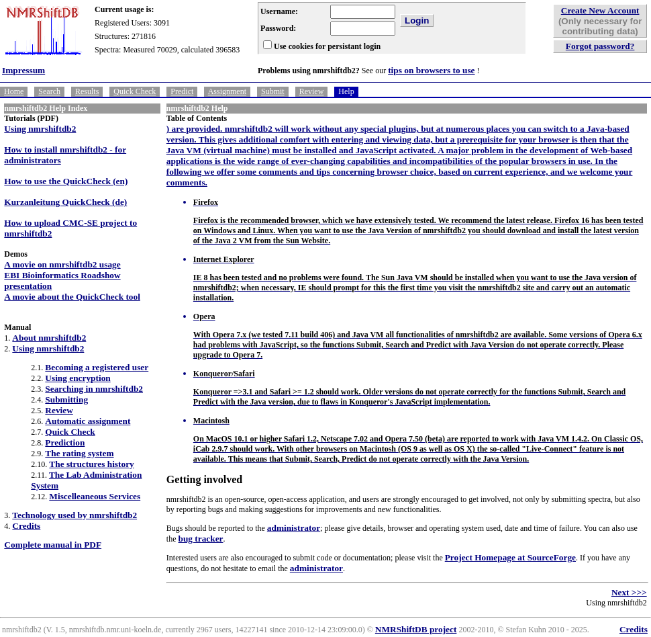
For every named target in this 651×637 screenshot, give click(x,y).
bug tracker (201, 539)
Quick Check (134, 91)
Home (13, 91)
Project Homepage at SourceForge (510, 557)
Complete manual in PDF (52, 545)
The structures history (91, 464)
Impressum (23, 70)
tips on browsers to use (431, 70)
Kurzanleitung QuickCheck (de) (65, 202)
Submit (273, 91)
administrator (293, 528)
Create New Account (600, 10)
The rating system (79, 453)
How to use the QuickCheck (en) (66, 181)
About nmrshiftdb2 (49, 338)
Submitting (66, 399)
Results (87, 91)
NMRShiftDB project (416, 629)
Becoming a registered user (96, 367)
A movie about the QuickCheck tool (72, 297)
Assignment (227, 91)
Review (311, 91)
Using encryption (77, 378)
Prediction (65, 442)
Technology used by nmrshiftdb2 (74, 515)
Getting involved (204, 479)
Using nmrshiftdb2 (40, 129)
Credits (26, 526)
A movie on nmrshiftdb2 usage (62, 264)
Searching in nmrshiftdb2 (94, 389)
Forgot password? (600, 46)
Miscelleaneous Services (94, 496)
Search (49, 91)
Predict (181, 91)
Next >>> (629, 592)
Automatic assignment (87, 421)
